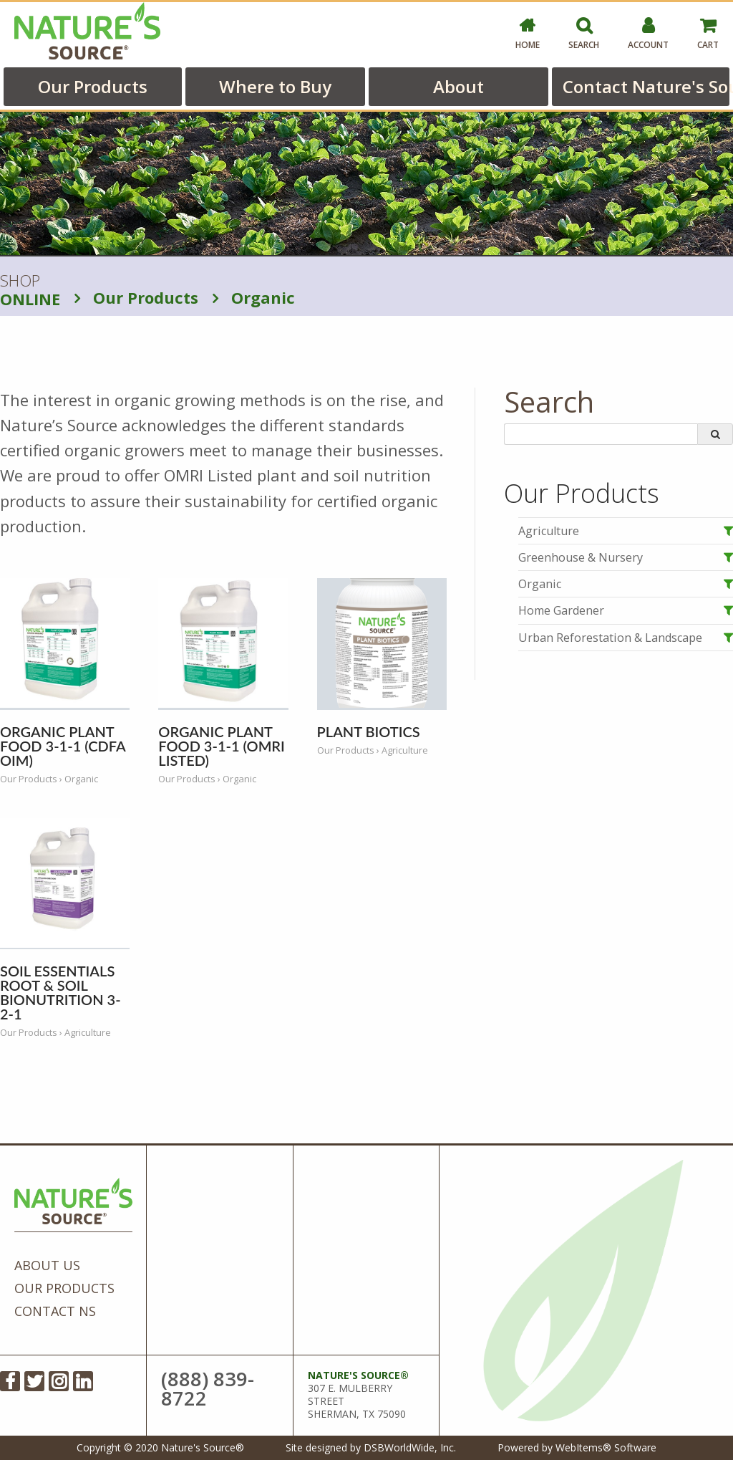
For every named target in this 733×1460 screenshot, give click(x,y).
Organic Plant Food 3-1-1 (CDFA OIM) (62, 746)
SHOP (30, 290)
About (458, 86)
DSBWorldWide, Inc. (410, 1447)
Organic (254, 297)
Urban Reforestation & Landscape (610, 637)
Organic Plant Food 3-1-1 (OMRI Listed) (221, 746)
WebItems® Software (605, 1447)
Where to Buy (275, 86)
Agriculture (548, 531)
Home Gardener (561, 610)
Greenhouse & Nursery (580, 557)
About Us (47, 1265)
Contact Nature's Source (646, 86)
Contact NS (55, 1311)
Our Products (92, 86)
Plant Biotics (368, 731)
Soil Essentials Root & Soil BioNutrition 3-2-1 (60, 992)
